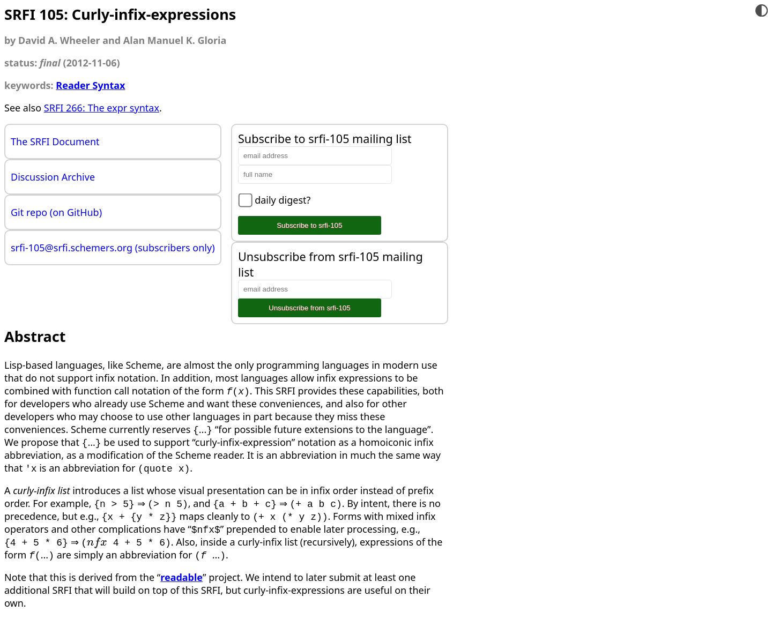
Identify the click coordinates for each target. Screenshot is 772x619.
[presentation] (97, 541)
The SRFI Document (55, 141)
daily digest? (282, 199)
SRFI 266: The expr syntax (101, 107)
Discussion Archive (53, 176)
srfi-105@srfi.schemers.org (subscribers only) (113, 247)
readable (181, 577)
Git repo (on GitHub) (56, 212)
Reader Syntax (90, 85)
